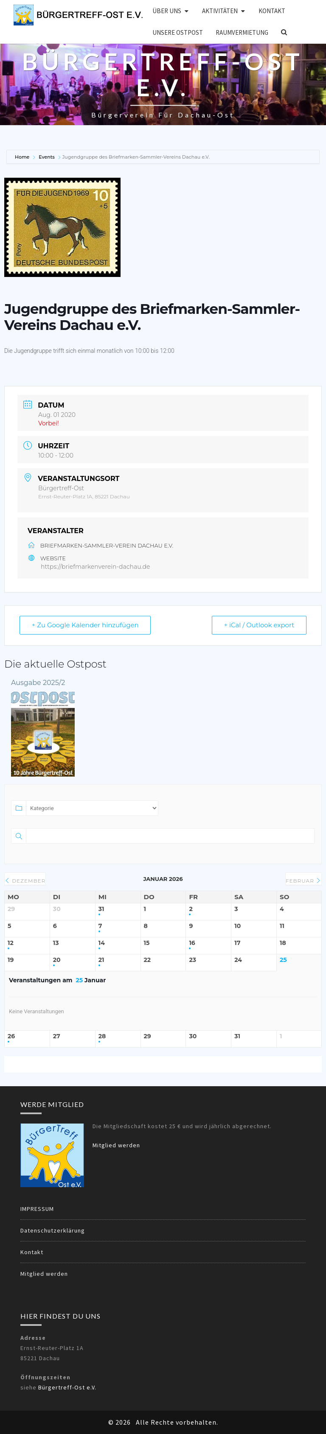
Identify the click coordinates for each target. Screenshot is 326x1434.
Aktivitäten (220, 11)
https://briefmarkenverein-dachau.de (95, 566)
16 (192, 943)
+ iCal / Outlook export (259, 625)
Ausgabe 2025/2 (38, 683)
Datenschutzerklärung (52, 1230)
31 (101, 909)
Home (23, 157)
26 (11, 1036)
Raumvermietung (242, 32)
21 (101, 960)
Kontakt (272, 11)
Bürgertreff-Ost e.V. (67, 1387)
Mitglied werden (116, 1145)
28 (102, 1036)
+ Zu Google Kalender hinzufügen (85, 625)
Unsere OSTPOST (177, 32)
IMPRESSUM (37, 1209)
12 (11, 943)
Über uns (166, 11)
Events (47, 157)
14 (101, 943)
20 (57, 960)
